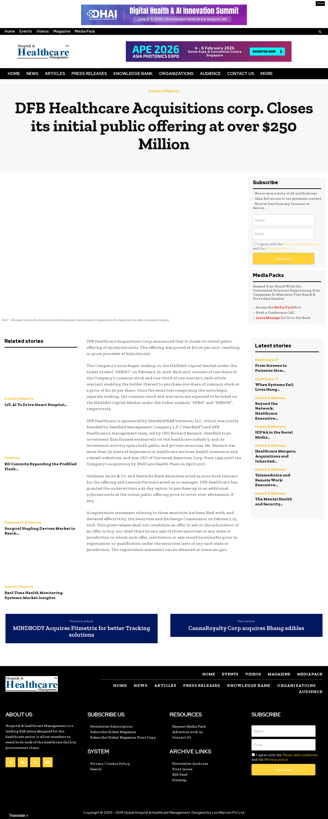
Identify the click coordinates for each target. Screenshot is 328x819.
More (267, 73)
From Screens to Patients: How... (271, 368)
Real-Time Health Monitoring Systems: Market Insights (34, 595)
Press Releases (89, 73)
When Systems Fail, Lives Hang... (274, 387)
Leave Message (268, 318)
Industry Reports (164, 91)
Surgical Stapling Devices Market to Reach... (40, 531)
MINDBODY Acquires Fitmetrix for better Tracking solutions (81, 631)
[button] (320, 31)
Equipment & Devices (23, 522)
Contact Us (240, 73)
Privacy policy (277, 248)
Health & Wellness (270, 398)
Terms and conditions (301, 244)
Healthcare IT (266, 360)
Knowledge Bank (133, 73)
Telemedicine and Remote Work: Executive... (272, 480)
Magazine (61, 31)
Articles (55, 73)
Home (10, 31)
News (32, 73)
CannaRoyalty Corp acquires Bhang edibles (246, 628)
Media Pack (85, 31)
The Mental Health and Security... (273, 501)
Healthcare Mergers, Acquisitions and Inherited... (275, 456)
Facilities (12, 458)
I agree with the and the (286, 246)
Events (25, 31)
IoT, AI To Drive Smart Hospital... (36, 404)
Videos (42, 31)
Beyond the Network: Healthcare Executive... (266, 411)
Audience (210, 73)
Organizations (176, 73)
